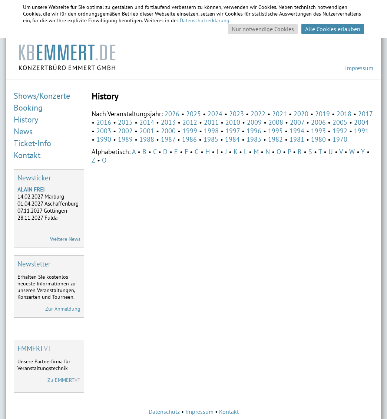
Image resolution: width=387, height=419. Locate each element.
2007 (297, 122)
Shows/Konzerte (42, 96)
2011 (211, 122)
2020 (301, 113)
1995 (275, 131)
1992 (340, 131)
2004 (361, 122)
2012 (189, 122)
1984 (232, 139)
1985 (211, 139)
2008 (275, 122)
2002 (125, 131)
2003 (103, 131)
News (23, 131)
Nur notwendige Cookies (263, 29)
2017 (365, 113)
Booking (28, 107)
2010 (232, 122)
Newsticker (34, 177)
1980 (318, 139)
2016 (103, 122)
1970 (340, 139)
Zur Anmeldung (62, 308)
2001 (146, 131)
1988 (146, 139)
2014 (146, 122)
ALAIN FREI (30, 189)
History (26, 119)
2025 (193, 113)
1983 (254, 139)
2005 (340, 122)
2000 (168, 131)
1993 (318, 131)
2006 (318, 122)
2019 (322, 113)
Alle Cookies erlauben (332, 29)
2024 (215, 113)
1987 (168, 139)
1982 (275, 139)
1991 (361, 131)
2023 (236, 113)
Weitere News (65, 239)
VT (34, 348)
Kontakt (27, 155)
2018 (344, 113)
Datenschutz (164, 411)
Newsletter (33, 263)
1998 (211, 131)
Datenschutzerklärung (204, 20)
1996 (254, 131)
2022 (258, 113)
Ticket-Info (32, 143)
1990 (103, 139)
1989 (125, 139)
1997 (232, 131)
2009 (254, 122)
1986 (189, 139)
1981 (297, 139)
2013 (168, 122)
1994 (297, 131)
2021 (279, 113)
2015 (125, 122)
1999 (189, 131)
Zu (63, 380)
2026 (172, 113)
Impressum (359, 68)
